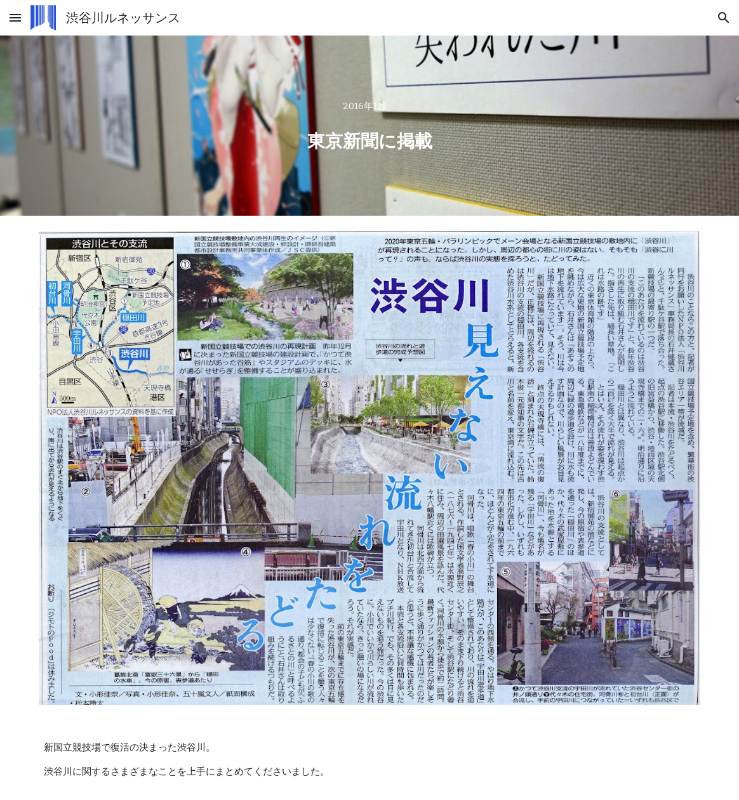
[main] (369, 125)
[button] (15, 17)
